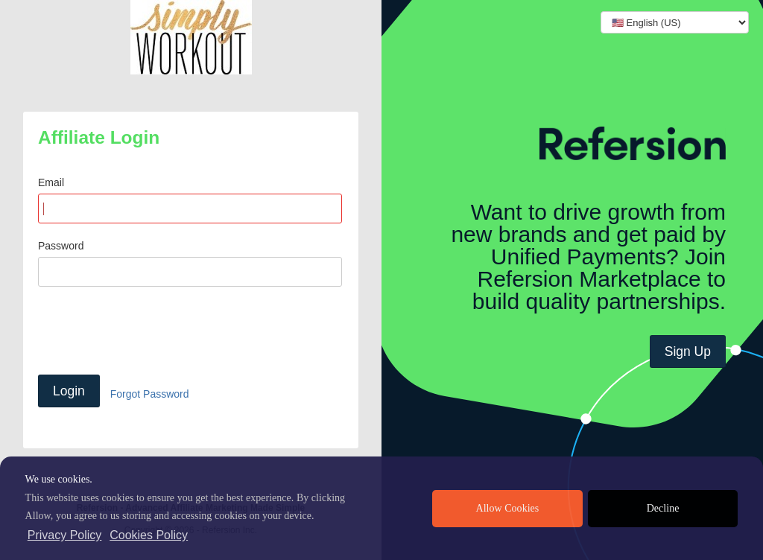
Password (60, 246)
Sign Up (688, 351)
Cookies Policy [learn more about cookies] (149, 535)
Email (51, 182)
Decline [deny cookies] (663, 508)
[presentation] (151, 331)
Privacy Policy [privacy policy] (65, 535)
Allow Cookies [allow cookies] (507, 508)
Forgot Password (149, 394)
